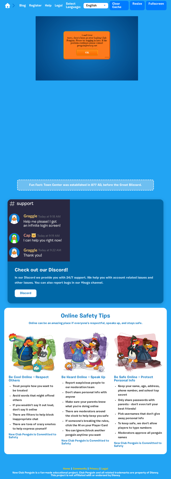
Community (80, 468)
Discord (25, 293)
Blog (22, 5)
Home (66, 468)
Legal (59, 5)
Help (48, 5)
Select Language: (73, 5)
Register (35, 5)
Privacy (94, 468)
